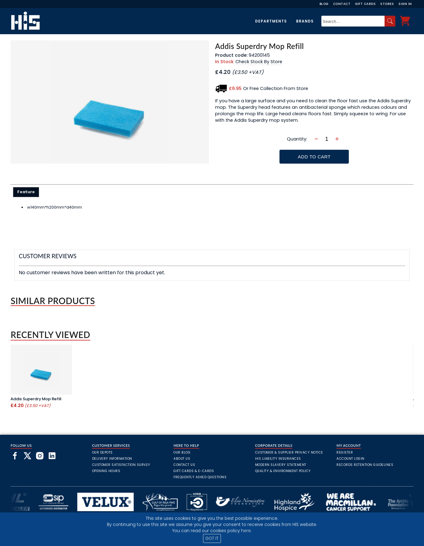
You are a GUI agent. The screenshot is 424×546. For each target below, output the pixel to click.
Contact (342, 4)
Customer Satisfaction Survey (121, 464)
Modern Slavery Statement (280, 464)
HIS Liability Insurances (278, 458)
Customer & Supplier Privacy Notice (289, 452)
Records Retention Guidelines (364, 464)
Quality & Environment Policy (283, 471)
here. (246, 531)
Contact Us (184, 464)
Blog (324, 4)
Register (344, 452)
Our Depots (102, 452)
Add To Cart (314, 156)
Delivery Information (112, 458)
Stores (387, 4)
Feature (26, 191)
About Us (181, 458)
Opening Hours (106, 471)
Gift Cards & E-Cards (193, 471)
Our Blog (181, 452)
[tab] (26, 192)
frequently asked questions (199, 477)
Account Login (350, 458)
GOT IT (211, 538)
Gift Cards (365, 4)
